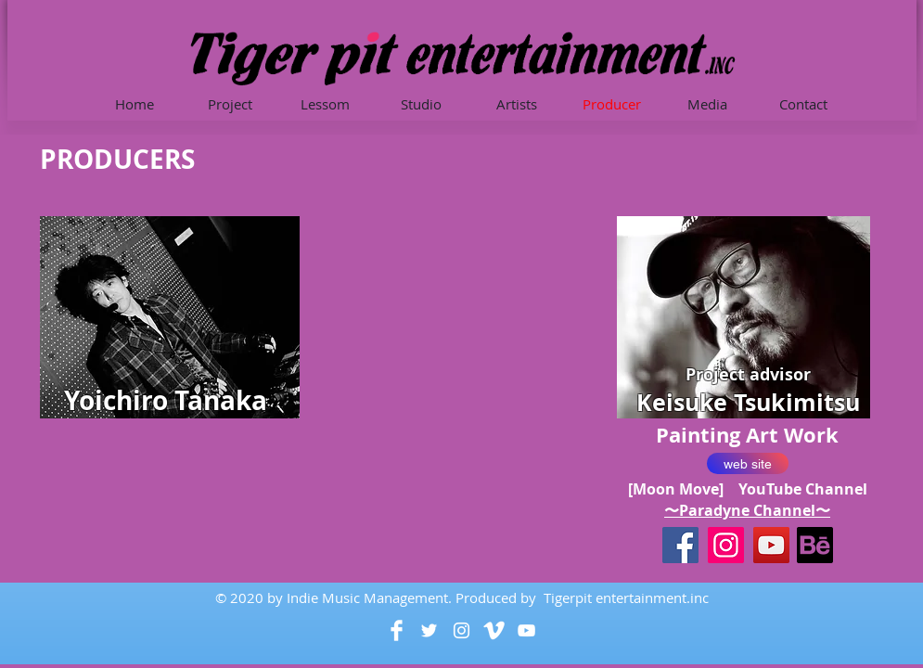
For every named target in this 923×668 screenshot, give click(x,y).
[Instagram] (726, 545)
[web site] (747, 463)
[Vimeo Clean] (494, 630)
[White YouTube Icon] (526, 630)
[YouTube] (771, 545)
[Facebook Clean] (396, 630)
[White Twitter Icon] (429, 630)
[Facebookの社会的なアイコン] (680, 545)
